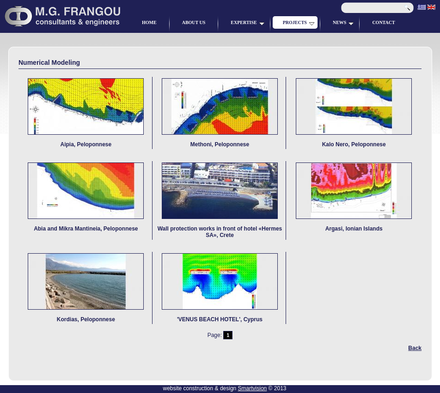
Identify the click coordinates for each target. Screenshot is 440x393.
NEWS (343, 22)
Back (415, 348)
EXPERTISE (247, 22)
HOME (149, 22)
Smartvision (252, 388)
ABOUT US (194, 22)
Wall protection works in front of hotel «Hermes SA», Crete (220, 226)
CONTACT (383, 22)
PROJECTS (298, 22)
